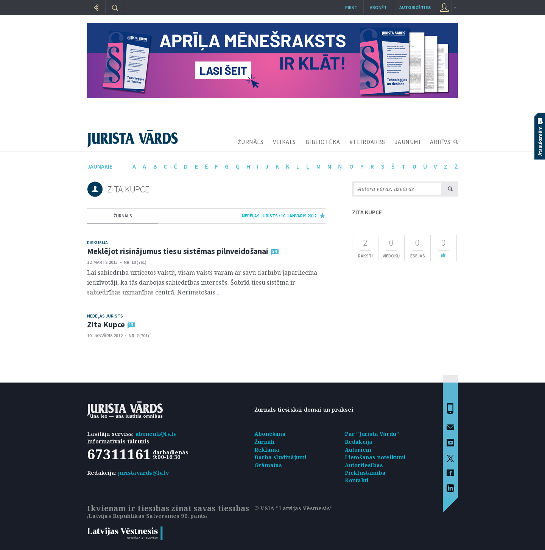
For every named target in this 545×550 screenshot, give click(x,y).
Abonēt (378, 7)
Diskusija (97, 242)
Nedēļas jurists (105, 316)
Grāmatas (268, 465)
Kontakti (357, 480)
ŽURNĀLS (251, 142)
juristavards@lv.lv (143, 472)
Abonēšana (270, 433)
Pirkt (351, 7)
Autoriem (358, 449)
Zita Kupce (106, 324)
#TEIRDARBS (367, 142)
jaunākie (99, 166)
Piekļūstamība (365, 472)
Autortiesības (364, 465)
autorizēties (415, 7)
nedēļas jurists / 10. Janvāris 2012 (279, 215)
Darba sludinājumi (280, 457)
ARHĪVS (440, 142)
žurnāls (123, 215)
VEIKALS (284, 142)
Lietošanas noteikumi (375, 457)
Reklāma (266, 449)
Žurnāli (264, 441)
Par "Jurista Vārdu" (372, 433)
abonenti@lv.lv (156, 433)
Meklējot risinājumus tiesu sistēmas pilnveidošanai (177, 251)
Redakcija (359, 441)
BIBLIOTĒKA (322, 142)
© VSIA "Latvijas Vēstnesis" (293, 508)
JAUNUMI (408, 142)
